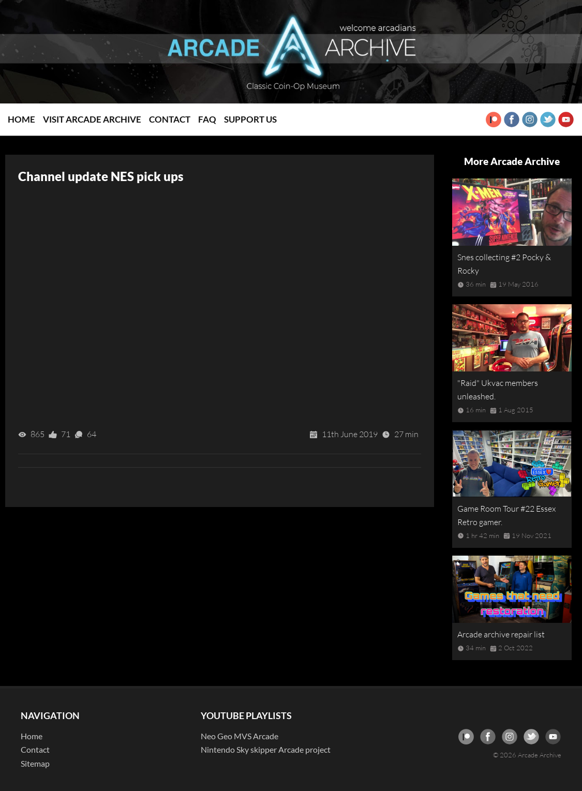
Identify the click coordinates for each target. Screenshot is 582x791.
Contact (169, 119)
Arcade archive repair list (501, 634)
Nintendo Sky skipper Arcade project (266, 749)
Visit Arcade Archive (92, 119)
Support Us (250, 119)
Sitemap (35, 763)
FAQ (207, 119)
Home (21, 119)
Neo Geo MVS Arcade (239, 736)
